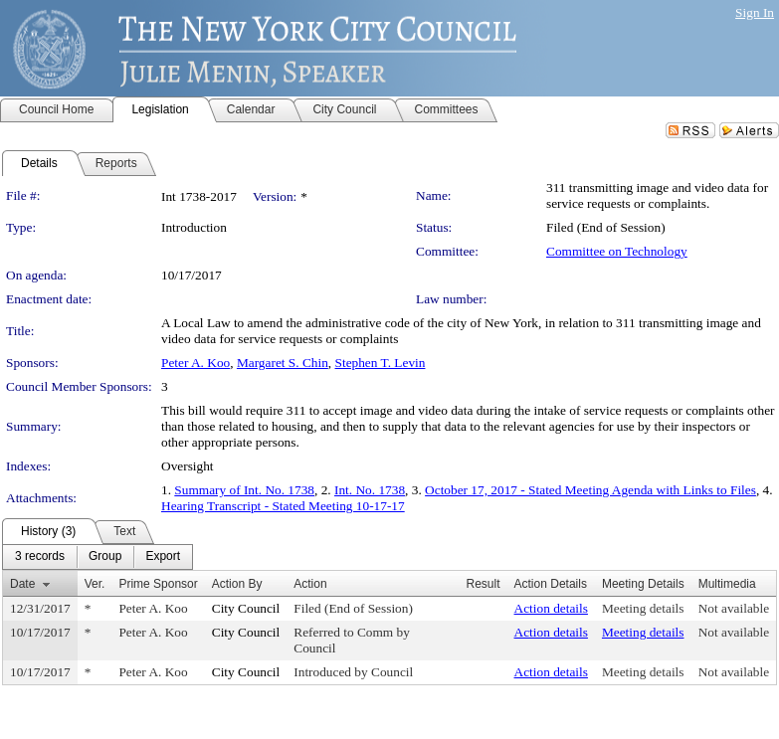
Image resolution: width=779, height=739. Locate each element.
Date (22, 584)
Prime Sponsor (157, 584)
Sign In (754, 12)
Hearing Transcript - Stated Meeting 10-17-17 (283, 505)
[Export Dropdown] (162, 557)
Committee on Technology (616, 251)
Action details (551, 608)
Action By (237, 584)
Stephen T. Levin (380, 362)
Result (483, 584)
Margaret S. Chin (282, 362)
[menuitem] (40, 557)
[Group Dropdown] (105, 557)
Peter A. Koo (195, 362)
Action (309, 584)
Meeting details (643, 608)
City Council (246, 608)
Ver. (95, 584)
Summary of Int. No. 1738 (244, 489)
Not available (733, 608)
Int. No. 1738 (369, 489)
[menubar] (97, 557)
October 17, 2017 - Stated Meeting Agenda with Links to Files (590, 489)
